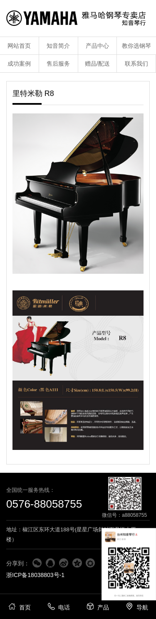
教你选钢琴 (136, 45)
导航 (136, 606)
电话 (58, 606)
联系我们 (136, 63)
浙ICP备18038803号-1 (35, 575)
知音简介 (58, 45)
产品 (97, 606)
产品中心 (97, 45)
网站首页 (19, 45)
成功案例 (19, 63)
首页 (19, 606)
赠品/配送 (97, 63)
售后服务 (58, 63)
